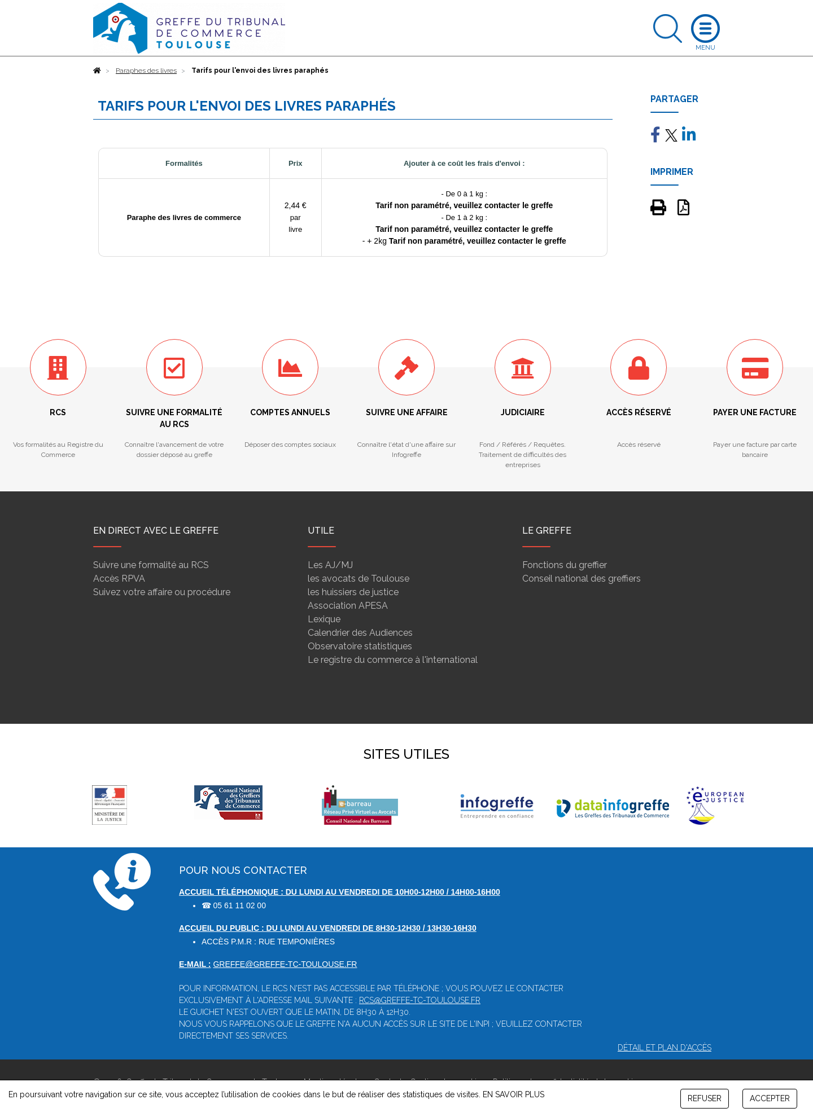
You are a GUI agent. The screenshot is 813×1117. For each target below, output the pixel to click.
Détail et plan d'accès (664, 1047)
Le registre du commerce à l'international (393, 659)
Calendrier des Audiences (360, 632)
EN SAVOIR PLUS (513, 1094)
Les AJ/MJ (330, 565)
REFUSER (705, 1098)
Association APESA (348, 605)
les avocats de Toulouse (358, 578)
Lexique (324, 619)
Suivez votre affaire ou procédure (161, 592)
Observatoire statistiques (360, 646)
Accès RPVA (119, 578)
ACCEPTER (770, 1098)
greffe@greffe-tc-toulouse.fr (285, 964)
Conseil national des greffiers (581, 578)
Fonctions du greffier (564, 565)
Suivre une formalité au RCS (151, 565)
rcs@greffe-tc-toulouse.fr (419, 1000)
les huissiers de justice (353, 592)
